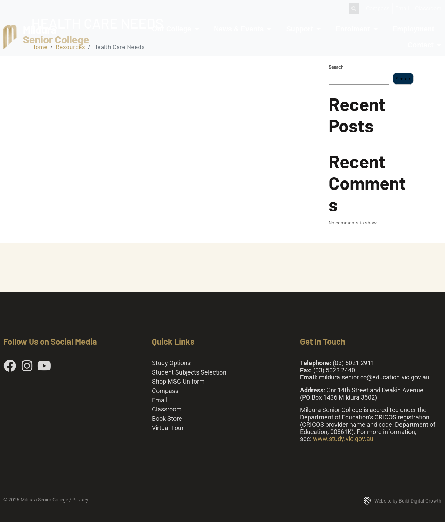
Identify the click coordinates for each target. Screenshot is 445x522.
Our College (175, 29)
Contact (425, 45)
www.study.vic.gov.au (343, 438)
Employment (413, 29)
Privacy (80, 500)
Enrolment (356, 29)
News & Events (243, 29)
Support (303, 29)
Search (336, 67)
